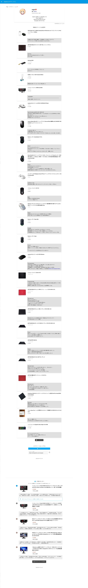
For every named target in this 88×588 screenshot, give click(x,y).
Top (21, 6)
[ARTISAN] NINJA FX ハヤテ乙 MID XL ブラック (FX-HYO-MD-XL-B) (55, 323)
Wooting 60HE (44, 60)
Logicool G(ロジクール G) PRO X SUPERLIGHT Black (52, 103)
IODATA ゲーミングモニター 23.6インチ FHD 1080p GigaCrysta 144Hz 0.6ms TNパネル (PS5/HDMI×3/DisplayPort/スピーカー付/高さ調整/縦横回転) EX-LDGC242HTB (60, 534)
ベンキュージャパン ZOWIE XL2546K (49, 87)
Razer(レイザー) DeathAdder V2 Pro (49, 137)
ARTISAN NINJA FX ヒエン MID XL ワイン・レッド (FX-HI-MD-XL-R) (55, 289)
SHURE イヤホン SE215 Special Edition (49, 74)
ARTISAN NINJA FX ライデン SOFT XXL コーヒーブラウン (53, 44)
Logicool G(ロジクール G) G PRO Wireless (50, 254)
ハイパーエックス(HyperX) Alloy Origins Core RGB (52, 424)
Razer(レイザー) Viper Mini (47, 219)
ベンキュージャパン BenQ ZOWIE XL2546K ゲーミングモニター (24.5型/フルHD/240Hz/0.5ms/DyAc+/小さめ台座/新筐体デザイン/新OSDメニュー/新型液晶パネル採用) (61, 505)
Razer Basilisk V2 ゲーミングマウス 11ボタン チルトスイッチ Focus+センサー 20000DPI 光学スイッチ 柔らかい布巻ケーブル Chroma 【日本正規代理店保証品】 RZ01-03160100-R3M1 (58, 157)
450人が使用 (48, 539)
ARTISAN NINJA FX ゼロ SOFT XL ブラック (50, 357)
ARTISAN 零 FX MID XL (46, 340)
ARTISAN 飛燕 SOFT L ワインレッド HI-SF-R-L (51, 375)
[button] (63, 452)
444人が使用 (48, 553)
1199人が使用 (49, 490)
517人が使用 (48, 524)
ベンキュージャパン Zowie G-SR (48, 272)
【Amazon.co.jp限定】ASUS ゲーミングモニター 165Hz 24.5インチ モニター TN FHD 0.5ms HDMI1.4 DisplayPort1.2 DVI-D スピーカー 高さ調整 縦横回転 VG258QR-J (61, 549)
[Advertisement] (53, 467)
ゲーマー (25, 6)
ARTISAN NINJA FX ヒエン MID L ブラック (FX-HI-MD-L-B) (53, 308)
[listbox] (7, 21)
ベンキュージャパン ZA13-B (47, 188)
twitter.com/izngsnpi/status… (68, 268)
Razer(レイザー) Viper (46, 236)
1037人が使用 (49, 510)
